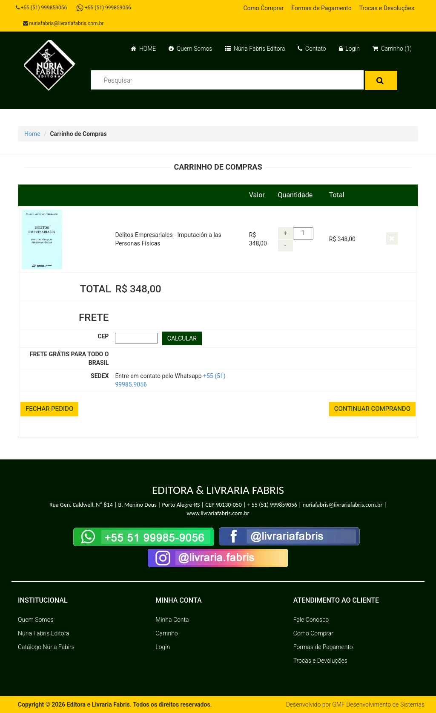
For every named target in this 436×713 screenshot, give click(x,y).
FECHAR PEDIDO (49, 409)
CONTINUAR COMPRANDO (372, 409)
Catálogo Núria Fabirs (46, 647)
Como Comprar (263, 8)
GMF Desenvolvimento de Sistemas (378, 704)
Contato (312, 48)
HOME (143, 48)
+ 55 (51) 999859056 (272, 504)
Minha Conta (172, 619)
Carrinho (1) (392, 48)
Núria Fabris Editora (255, 48)
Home (32, 133)
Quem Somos (190, 48)
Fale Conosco (311, 619)
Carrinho (166, 633)
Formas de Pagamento (321, 8)
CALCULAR (182, 338)
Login (349, 48)
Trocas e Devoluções (386, 8)
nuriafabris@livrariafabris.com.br (63, 23)
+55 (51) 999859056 (41, 8)
